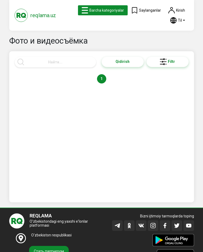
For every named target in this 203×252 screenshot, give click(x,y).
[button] (178, 20)
